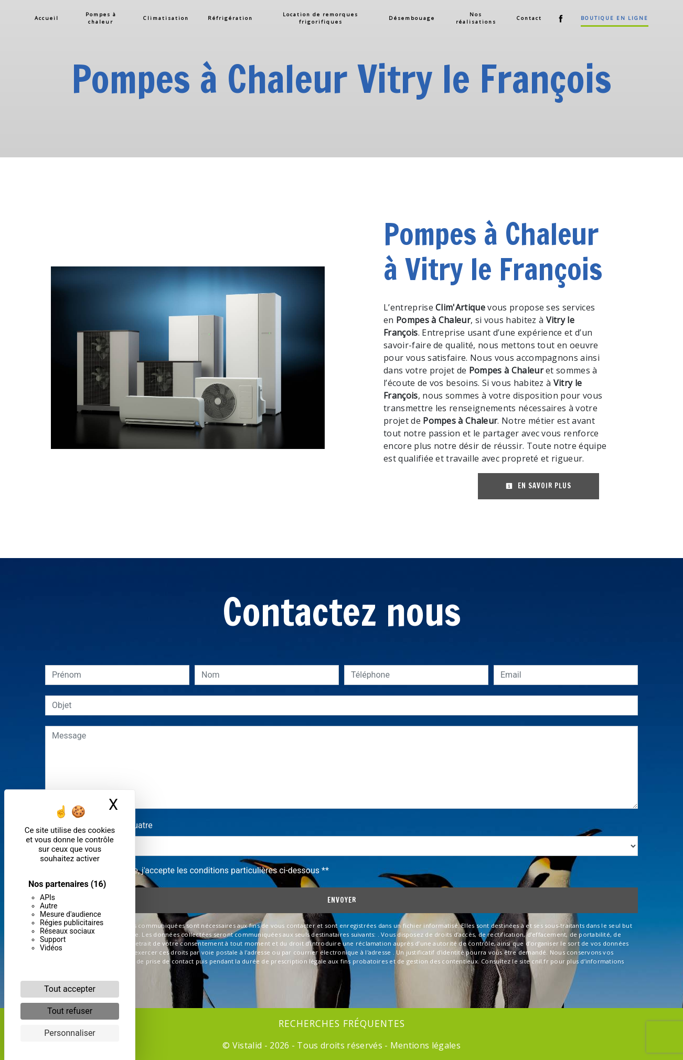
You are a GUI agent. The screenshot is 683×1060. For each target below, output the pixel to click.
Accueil (48, 18)
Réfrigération (230, 18)
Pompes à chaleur (101, 18)
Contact (528, 18)
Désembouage (411, 18)
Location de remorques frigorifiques (320, 18)
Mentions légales (424, 1045)
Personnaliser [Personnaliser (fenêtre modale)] (69, 1033)
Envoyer (341, 900)
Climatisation (166, 18)
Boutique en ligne (613, 18)
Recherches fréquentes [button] (342, 1023)
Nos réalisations (475, 18)
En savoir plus (538, 485)
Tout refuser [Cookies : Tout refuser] (69, 1011)
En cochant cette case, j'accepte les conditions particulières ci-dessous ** (192, 870)
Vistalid (247, 1045)
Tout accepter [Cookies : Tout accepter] (69, 989)
